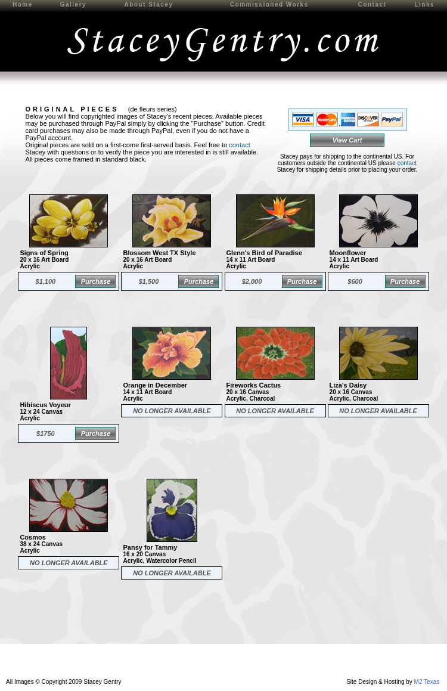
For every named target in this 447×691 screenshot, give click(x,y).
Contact (372, 4)
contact (239, 144)
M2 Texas (427, 681)
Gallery (73, 4)
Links (424, 4)
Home (23, 4)
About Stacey (149, 4)
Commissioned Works (269, 4)
